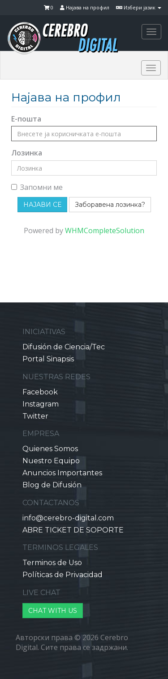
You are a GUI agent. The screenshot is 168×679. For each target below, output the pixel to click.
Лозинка (26, 153)
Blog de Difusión (52, 485)
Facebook (40, 392)
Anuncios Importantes (62, 473)
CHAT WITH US (52, 611)
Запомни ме (37, 187)
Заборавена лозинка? (110, 205)
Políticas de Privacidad (62, 574)
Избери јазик (138, 7)
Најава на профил (84, 7)
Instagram (40, 404)
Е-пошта (26, 119)
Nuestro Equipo (51, 461)
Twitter (35, 416)
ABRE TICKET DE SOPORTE (73, 530)
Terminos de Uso (52, 562)
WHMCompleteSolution (104, 230)
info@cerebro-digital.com (68, 518)
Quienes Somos (50, 448)
